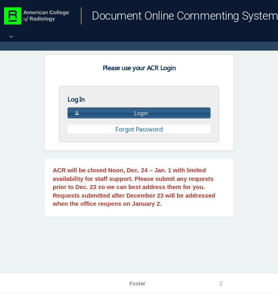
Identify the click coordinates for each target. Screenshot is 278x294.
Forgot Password (139, 129)
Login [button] (111, 113)
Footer (137, 284)
